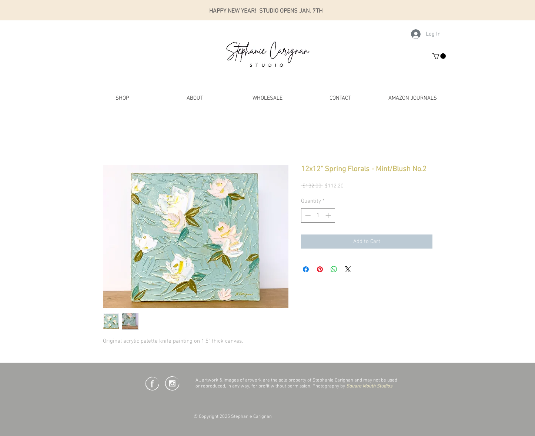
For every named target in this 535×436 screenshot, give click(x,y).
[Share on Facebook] (305, 269)
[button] (439, 56)
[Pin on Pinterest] (319, 269)
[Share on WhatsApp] (334, 269)
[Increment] (329, 215)
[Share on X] (348, 269)
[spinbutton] (318, 215)
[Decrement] (307, 215)
